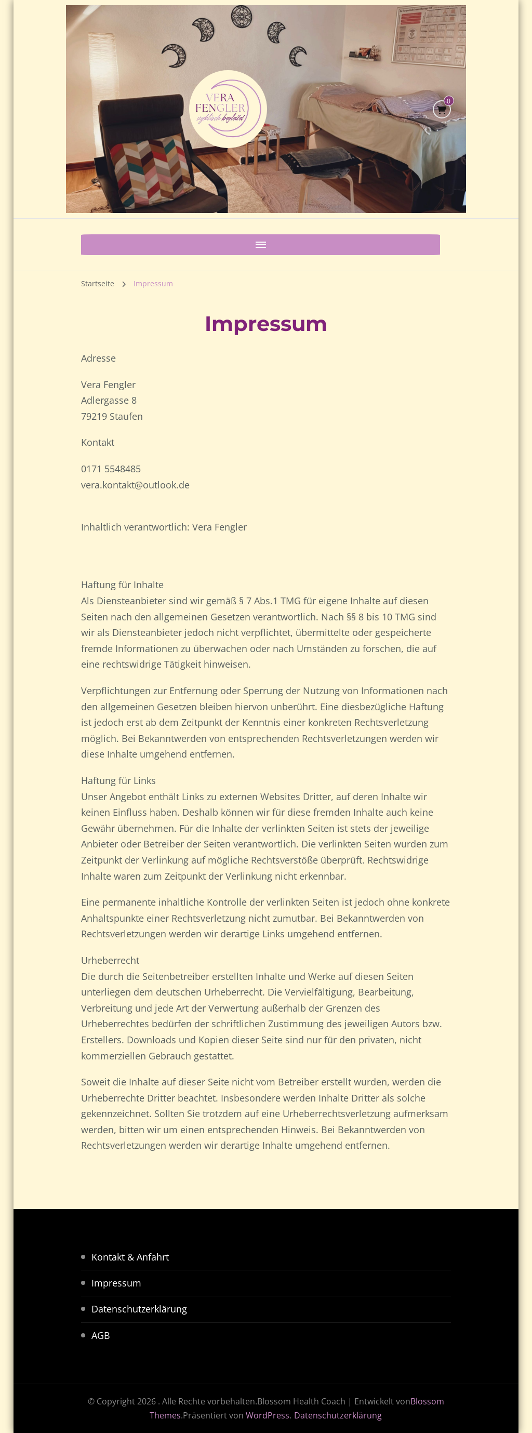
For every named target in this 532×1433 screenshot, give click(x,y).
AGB (100, 1335)
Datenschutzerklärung (139, 1309)
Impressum (116, 1283)
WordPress (267, 1415)
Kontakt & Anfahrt (130, 1257)
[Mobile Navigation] (91, 244)
